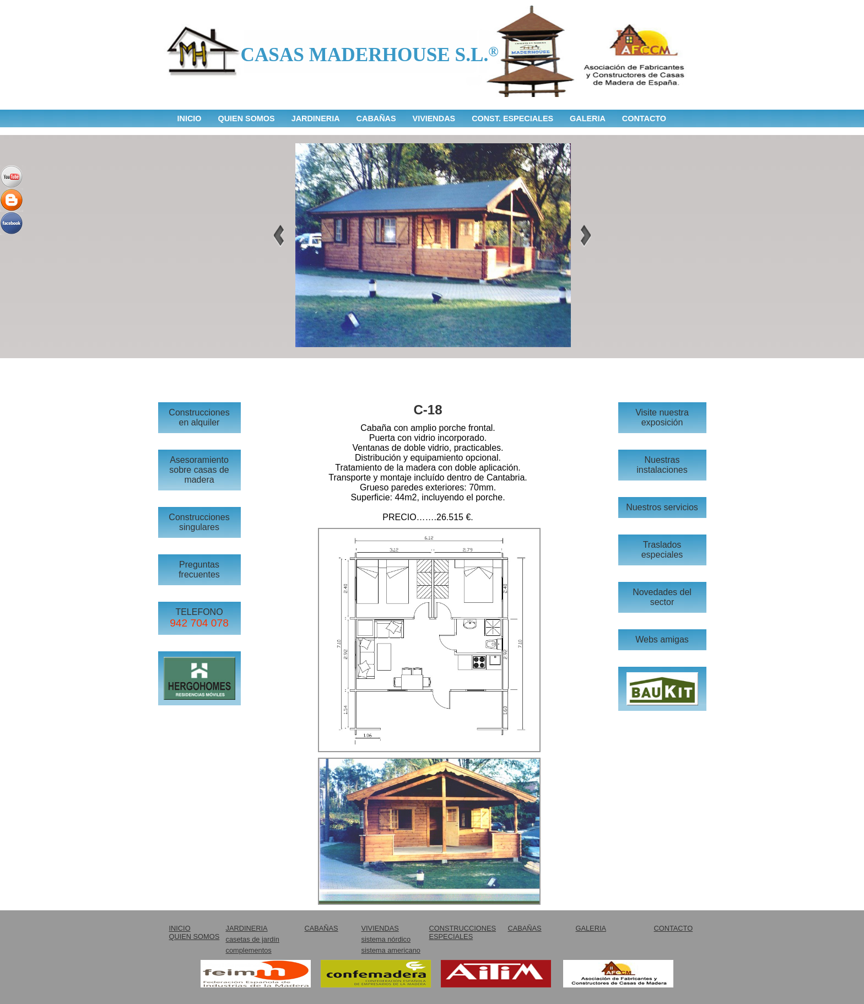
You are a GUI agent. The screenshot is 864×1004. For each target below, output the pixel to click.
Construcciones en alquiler (199, 417)
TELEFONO (199, 618)
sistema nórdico (386, 939)
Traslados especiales (662, 549)
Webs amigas (662, 639)
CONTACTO (644, 118)
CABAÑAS (376, 118)
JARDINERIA (315, 118)
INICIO (189, 118)
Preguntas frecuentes (199, 569)
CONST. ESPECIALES (512, 118)
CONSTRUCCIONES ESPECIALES (462, 932)
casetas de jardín (252, 939)
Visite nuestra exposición (662, 417)
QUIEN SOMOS (246, 118)
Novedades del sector (662, 597)
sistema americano (390, 950)
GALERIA (588, 118)
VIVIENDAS (434, 118)
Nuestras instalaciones (662, 464)
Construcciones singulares (199, 522)
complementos (249, 950)
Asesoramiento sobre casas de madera (199, 469)
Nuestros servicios (662, 507)
